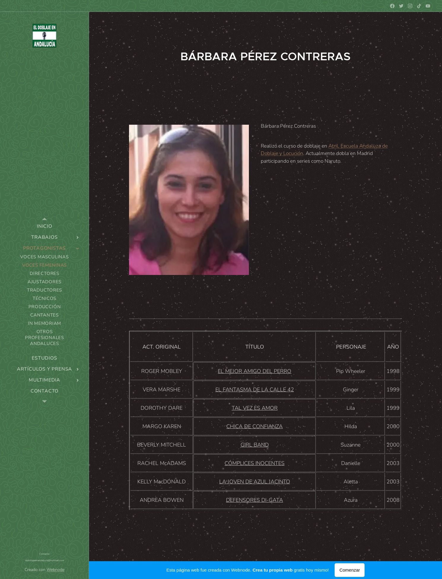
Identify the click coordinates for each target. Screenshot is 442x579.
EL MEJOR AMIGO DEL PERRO (254, 371)
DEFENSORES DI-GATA (254, 500)
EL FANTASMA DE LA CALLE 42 (254, 389)
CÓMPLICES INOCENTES (254, 463)
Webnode (55, 569)
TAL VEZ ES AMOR (255, 408)
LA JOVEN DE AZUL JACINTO (254, 481)
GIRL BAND (255, 444)
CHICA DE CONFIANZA (254, 426)
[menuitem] (44, 226)
